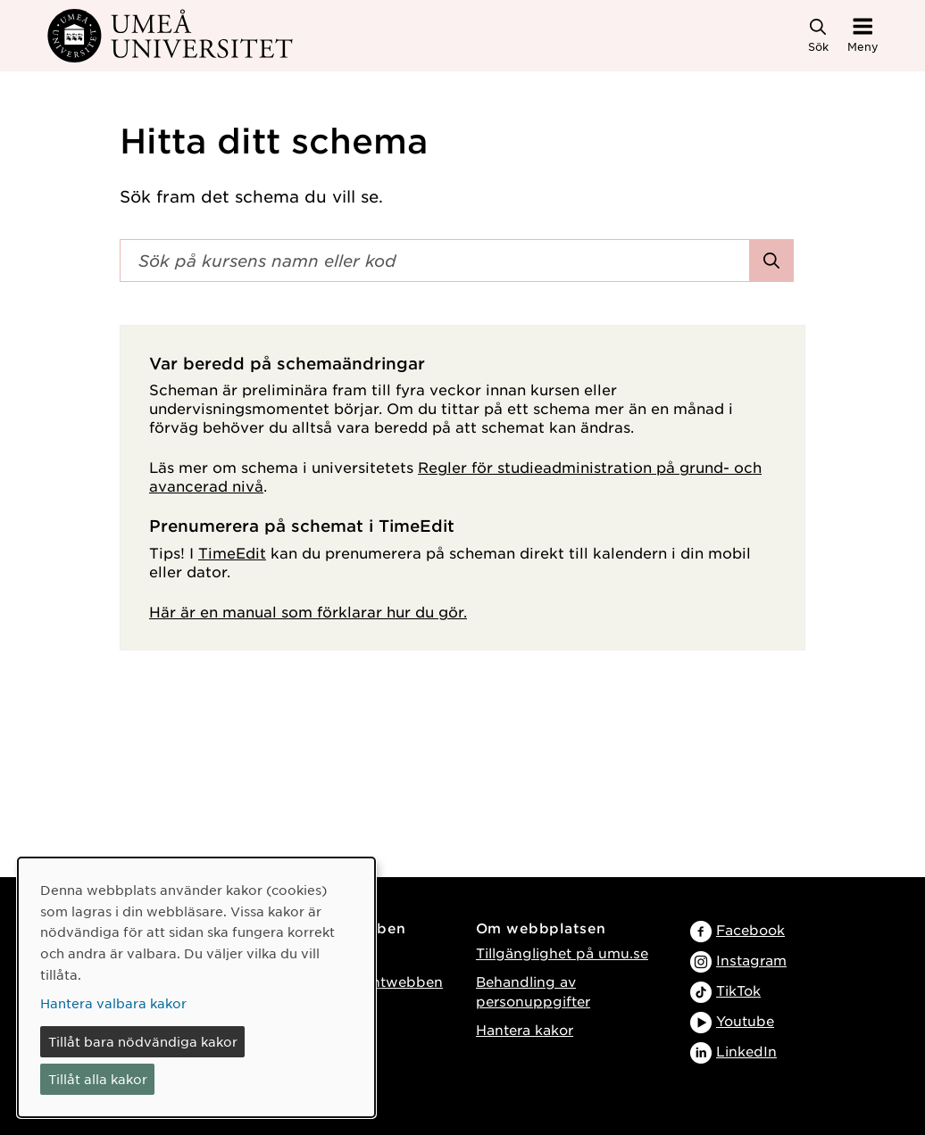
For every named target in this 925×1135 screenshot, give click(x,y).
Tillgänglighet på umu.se (562, 952)
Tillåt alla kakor (97, 1079)
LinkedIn (746, 1050)
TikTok (738, 990)
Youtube (745, 1020)
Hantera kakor (524, 1029)
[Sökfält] (435, 260)
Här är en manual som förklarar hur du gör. (308, 611)
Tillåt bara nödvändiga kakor (143, 1041)
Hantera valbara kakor (113, 1003)
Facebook (750, 929)
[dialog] (196, 987)
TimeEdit (232, 552)
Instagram (751, 959)
